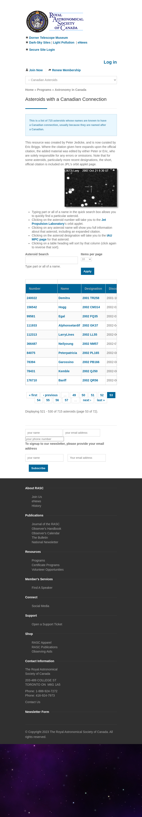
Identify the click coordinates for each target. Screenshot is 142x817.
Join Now (36, 70)
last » (101, 400)
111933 (32, 325)
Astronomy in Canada (70, 89)
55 (48, 400)
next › (87, 400)
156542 (32, 307)
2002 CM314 (91, 307)
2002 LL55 (89, 334)
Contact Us (32, 702)
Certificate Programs (46, 565)
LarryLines (66, 334)
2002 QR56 (90, 380)
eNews (82, 42)
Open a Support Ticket (47, 624)
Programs (44, 89)
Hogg (62, 307)
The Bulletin (40, 537)
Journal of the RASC (46, 524)
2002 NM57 (90, 343)
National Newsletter (45, 542)
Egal (61, 316)
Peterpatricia (67, 353)
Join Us (37, 497)
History (36, 505)
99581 (31, 316)
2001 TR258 (90, 298)
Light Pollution (63, 42)
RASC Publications (45, 647)
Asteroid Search (37, 254)
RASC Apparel (41, 642)
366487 (32, 343)
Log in (110, 62)
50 (83, 395)
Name (65, 288)
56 (57, 400)
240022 (32, 298)
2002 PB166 (90, 362)
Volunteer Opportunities (48, 569)
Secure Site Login (42, 49)
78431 (31, 371)
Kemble (64, 371)
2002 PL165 (90, 353)
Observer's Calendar (46, 533)
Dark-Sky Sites (39, 42)
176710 (32, 380)
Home (29, 89)
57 (66, 400)
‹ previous (50, 395)
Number (35, 288)
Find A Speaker (42, 587)
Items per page (92, 254)
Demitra (64, 298)
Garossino (66, 362)
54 (39, 400)
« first (33, 395)
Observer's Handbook (46, 528)
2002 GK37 (90, 325)
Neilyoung (65, 343)
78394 (31, 362)
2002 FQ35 (90, 316)
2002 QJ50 (90, 371)
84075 (31, 353)
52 (102, 395)
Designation (93, 288)
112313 (32, 334)
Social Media (40, 606)
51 (92, 395)
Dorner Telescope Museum (48, 37)
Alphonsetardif (69, 325)
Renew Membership (66, 70)
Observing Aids (42, 651)
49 (74, 395)
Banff (62, 380)
